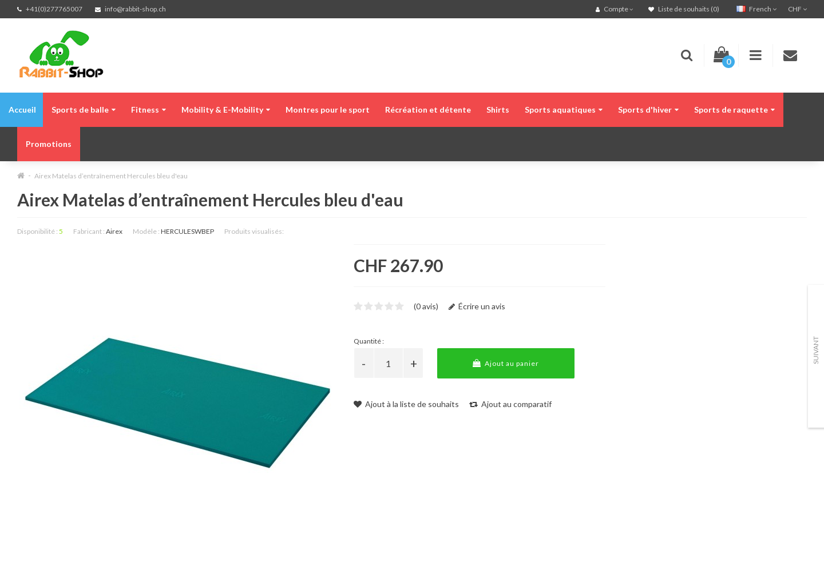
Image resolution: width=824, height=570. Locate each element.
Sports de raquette (734, 109)
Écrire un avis (477, 306)
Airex (114, 231)
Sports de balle (84, 109)
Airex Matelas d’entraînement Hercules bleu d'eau (111, 176)
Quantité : (369, 341)
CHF (797, 9)
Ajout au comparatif (510, 404)
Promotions (49, 144)
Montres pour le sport (328, 109)
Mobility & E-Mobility (225, 109)
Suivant (815, 350)
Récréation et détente (428, 109)
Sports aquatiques (564, 109)
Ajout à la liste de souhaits (406, 404)
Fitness (148, 109)
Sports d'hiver (648, 109)
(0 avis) (426, 306)
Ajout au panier (506, 363)
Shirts (497, 109)
